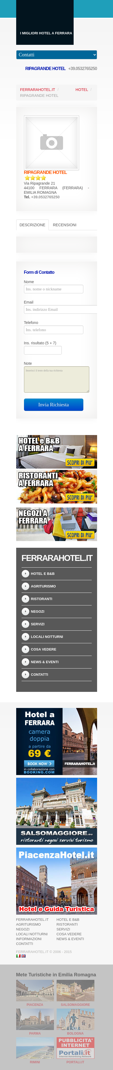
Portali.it (75, 1062)
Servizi (37, 624)
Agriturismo (43, 586)
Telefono (31, 322)
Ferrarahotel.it (32, 920)
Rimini (35, 1062)
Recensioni (64, 225)
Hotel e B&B (43, 574)
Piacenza (35, 1005)
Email (28, 302)
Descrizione (33, 225)
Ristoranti (41, 599)
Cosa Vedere (43, 649)
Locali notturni (47, 637)
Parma (35, 1033)
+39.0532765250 (82, 68)
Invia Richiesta (53, 404)
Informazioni (29, 939)
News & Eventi (45, 662)
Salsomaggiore (75, 1005)
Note (28, 363)
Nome (29, 282)
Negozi (37, 611)
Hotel (82, 89)
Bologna (75, 1033)
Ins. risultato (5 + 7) (40, 343)
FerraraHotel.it (37, 89)
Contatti (39, 675)
